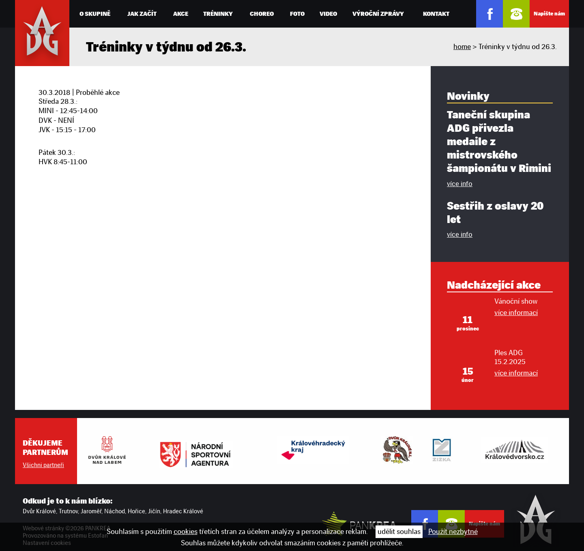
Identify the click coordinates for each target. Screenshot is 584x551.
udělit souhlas (399, 531)
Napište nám (549, 14)
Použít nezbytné (453, 531)
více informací (516, 312)
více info (459, 184)
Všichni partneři (43, 465)
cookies (186, 531)
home (462, 46)
